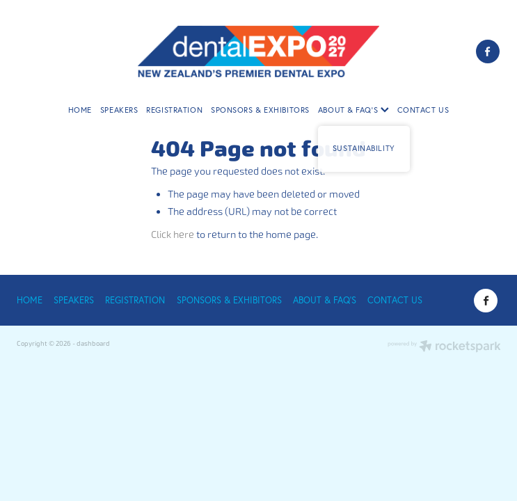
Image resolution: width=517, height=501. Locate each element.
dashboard (93, 343)
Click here (172, 234)
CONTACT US (423, 110)
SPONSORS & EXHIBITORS (260, 110)
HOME (80, 110)
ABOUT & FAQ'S (353, 110)
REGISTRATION (174, 110)
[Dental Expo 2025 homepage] (258, 51)
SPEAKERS (119, 110)
